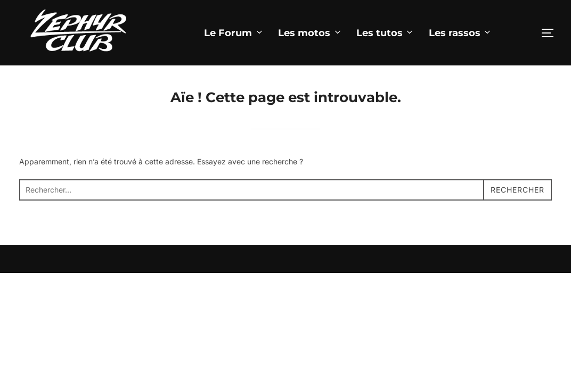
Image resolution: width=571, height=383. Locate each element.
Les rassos (461, 33)
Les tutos (385, 33)
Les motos (310, 33)
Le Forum (234, 33)
